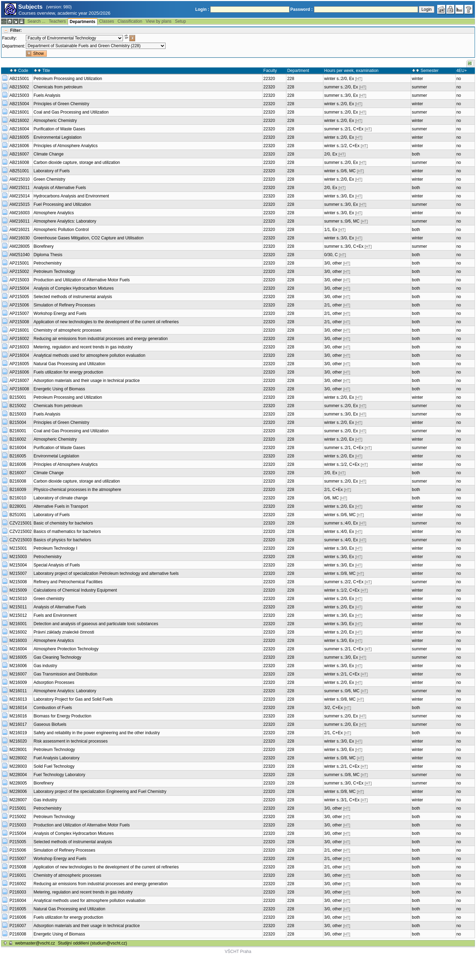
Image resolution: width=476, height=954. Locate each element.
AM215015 (19, 204)
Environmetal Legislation (56, 456)
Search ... (36, 21)
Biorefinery (43, 246)
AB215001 (19, 78)
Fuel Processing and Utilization (62, 204)
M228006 (18, 791)
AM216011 (19, 221)
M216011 (18, 690)
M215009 (18, 590)
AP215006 (19, 305)
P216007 (17, 925)
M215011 (18, 607)
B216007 (17, 472)
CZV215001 (20, 523)
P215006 (17, 850)
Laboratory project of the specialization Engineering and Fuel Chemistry (100, 791)
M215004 (18, 565)
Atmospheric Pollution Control (61, 229)
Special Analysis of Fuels (57, 565)
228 (290, 78)
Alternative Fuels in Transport (61, 506)
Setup (180, 21)
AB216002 (19, 120)
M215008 (18, 581)
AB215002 (19, 87)
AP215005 (19, 296)
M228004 (18, 774)
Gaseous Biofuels (50, 724)
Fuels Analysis (47, 95)
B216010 (17, 498)
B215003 (17, 414)
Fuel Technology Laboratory (59, 774)
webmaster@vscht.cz (35, 943)
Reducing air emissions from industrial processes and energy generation (101, 338)
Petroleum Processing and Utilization (68, 78)
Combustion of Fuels (53, 707)
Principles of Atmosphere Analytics (65, 145)
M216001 (18, 623)
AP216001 (19, 330)
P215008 (17, 867)
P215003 (17, 825)
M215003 (18, 556)
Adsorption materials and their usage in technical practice (87, 380)
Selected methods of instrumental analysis (73, 296)
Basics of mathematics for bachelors (67, 531)
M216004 (18, 648)
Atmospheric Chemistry (55, 120)
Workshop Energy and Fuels (60, 313)
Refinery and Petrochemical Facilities (68, 581)
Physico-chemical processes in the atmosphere (77, 489)
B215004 (17, 422)
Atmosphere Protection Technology (66, 648)
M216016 (18, 716)
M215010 (18, 598)
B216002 (17, 439)
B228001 (17, 506)
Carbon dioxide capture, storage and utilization (77, 162)
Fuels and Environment (55, 615)
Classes (106, 21)
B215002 (17, 405)
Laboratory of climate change (61, 498)
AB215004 (19, 103)
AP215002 (19, 271)
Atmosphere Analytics (54, 212)
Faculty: (9, 38)
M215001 (18, 548)
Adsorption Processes (54, 682)
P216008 (17, 934)
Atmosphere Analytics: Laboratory (65, 221)
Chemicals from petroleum (58, 87)
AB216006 (19, 145)
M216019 (18, 732)
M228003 (18, 766)
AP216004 (19, 355)
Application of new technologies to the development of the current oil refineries (106, 321)
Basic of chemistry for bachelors (63, 523)
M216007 (18, 674)
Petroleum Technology (54, 271)
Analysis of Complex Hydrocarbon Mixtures (73, 288)
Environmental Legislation (57, 137)
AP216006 (19, 372)
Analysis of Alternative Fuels (60, 187)
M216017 (18, 724)
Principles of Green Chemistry (61, 103)
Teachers (57, 21)
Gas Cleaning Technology (57, 657)
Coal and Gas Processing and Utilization (71, 112)
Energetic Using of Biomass (59, 388)
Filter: (16, 30)
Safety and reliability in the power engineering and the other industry (97, 732)
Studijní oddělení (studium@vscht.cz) (92, 943)
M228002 (18, 758)
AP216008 (19, 388)
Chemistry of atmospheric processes (67, 330)
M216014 (18, 707)
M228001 (18, 749)
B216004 (17, 447)
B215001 (17, 397)
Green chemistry (49, 598)
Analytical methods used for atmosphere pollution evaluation (89, 355)
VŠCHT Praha (238, 951)
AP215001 (19, 263)
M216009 (18, 682)
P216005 (17, 908)
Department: (13, 46)
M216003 (18, 640)
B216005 (17, 456)
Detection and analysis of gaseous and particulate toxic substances (96, 623)
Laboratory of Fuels (51, 170)
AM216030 (19, 238)
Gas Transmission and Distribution (65, 674)
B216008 (17, 481)
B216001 (17, 430)
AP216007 (19, 380)
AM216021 (19, 229)
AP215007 (19, 313)
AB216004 (19, 129)
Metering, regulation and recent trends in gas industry (83, 347)
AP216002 (19, 338)
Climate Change (49, 154)
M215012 (18, 615)
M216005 (18, 657)
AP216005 (19, 363)
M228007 (18, 799)
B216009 (17, 489)
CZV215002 (20, 531)
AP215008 (19, 321)
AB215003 (19, 95)
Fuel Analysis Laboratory (56, 758)
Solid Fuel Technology (54, 766)
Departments (82, 21)
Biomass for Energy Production (62, 716)
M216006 (18, 665)
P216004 (17, 900)
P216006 (17, 917)
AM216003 (19, 212)
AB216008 (19, 162)
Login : (202, 9)
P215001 (17, 808)
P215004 (17, 833)
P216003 (17, 892)
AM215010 (19, 179)
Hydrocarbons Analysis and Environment (71, 196)
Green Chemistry (49, 179)
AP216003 (19, 347)
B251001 (17, 514)
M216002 (18, 632)
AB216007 (19, 154)
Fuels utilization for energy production (68, 372)
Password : (301, 9)
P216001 (17, 875)
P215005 (17, 841)
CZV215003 (20, 539)
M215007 (18, 573)
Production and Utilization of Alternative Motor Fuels (82, 279)
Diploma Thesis (48, 254)
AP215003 (19, 279)
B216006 (17, 464)
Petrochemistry (47, 263)
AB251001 (19, 170)
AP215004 (19, 288)
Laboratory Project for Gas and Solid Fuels (73, 699)
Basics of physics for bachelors (62, 539)
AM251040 (19, 254)
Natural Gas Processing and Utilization (69, 363)
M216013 (18, 699)
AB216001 (19, 112)
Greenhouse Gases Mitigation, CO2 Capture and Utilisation (89, 238)
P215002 (17, 816)
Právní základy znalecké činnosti (64, 632)
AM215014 (19, 196)
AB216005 (19, 137)
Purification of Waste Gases (59, 129)
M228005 (18, 783)
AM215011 (19, 187)
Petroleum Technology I (55, 548)
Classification (130, 21)
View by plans (158, 21)
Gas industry (45, 665)
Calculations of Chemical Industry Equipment (75, 590)
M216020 (18, 741)
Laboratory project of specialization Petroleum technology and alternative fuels (106, 573)
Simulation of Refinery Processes (64, 305)
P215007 (17, 858)
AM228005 (19, 246)
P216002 (17, 883)
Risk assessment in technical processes (71, 741)
